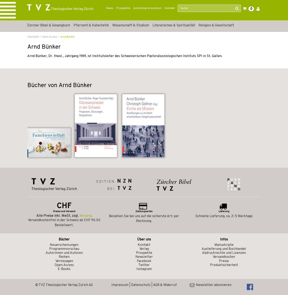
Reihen (64, 257)
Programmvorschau (64, 249)
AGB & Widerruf (165, 285)
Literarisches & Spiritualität (173, 25)
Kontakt (169, 8)
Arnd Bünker (67, 37)
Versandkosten (224, 257)
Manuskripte (224, 245)
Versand (85, 216)
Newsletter (144, 257)
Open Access (64, 265)
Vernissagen (64, 261)
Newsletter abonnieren (210, 285)
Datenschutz (141, 285)
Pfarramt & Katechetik (91, 25)
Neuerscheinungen (64, 245)
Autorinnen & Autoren (147, 8)
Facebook (144, 261)
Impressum (119, 285)
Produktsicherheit (224, 265)
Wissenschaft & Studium (130, 25)
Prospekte (123, 8)
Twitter (144, 265)
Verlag (144, 249)
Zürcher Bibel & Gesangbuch (48, 25)
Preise (224, 261)
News (109, 8)
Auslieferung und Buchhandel (224, 249)
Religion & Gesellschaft (216, 25)
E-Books (64, 269)
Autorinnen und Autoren (64, 253)
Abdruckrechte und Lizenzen (224, 253)
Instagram (144, 269)
